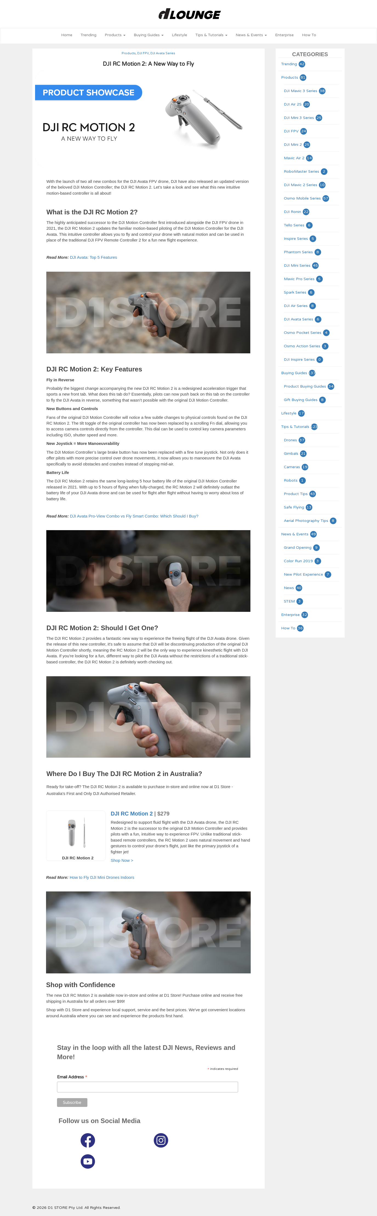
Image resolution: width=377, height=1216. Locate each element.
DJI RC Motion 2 (132, 814)
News (293, 588)
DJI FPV (143, 53)
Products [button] (115, 35)
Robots (295, 480)
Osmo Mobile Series (307, 198)
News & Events (299, 534)
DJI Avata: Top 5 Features (93, 257)
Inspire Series (300, 238)
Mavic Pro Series (303, 279)
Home (66, 35)
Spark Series (299, 292)
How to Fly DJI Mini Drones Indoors (102, 877)
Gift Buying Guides (305, 399)
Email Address (72, 1077)
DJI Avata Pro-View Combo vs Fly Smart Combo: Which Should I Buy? (134, 516)
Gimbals (295, 453)
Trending (88, 35)
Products (129, 53)
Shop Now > (122, 860)
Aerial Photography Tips (310, 520)
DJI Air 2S (297, 104)
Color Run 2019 (303, 561)
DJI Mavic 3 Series (305, 91)
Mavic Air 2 (298, 158)
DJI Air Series (300, 305)
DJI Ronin (297, 211)
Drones (295, 440)
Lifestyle (179, 35)
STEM (294, 601)
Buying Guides (298, 373)
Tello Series (298, 225)
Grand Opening (302, 547)
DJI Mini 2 (297, 144)
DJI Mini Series (301, 265)
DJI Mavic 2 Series (305, 185)
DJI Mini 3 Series (303, 117)
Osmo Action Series (306, 346)
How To (309, 35)
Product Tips (300, 493)
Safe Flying (298, 507)
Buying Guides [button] (149, 35)
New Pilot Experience (308, 574)
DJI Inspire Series (304, 359)
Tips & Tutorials (299, 426)
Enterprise (284, 35)
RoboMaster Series (306, 171)
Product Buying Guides (309, 386)
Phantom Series (303, 252)
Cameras (296, 467)
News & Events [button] (251, 35)
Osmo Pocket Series (307, 332)
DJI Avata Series (162, 53)
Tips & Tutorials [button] (211, 35)
